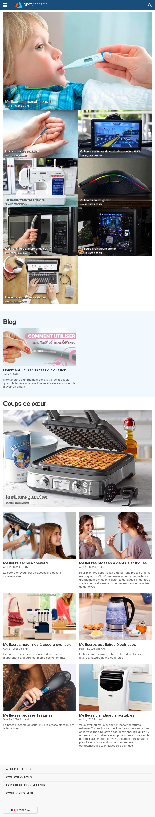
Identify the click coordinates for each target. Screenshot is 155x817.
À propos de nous (19, 769)
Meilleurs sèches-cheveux (25, 563)
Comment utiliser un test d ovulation (34, 370)
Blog (9, 322)
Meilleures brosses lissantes (28, 715)
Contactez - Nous (19, 777)
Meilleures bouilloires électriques (107, 645)
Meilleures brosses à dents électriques (113, 563)
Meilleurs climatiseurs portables (106, 715)
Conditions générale (21, 793)
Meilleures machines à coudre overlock (37, 645)
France (20, 810)
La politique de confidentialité (28, 785)
